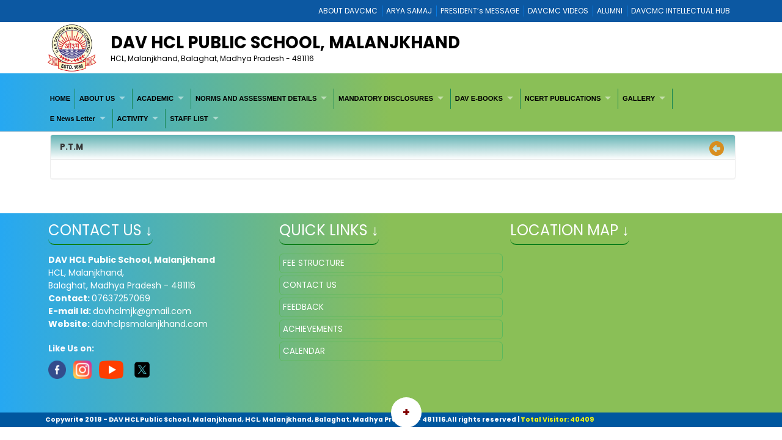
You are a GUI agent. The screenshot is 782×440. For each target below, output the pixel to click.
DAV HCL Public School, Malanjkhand (285, 42)
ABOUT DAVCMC (348, 11)
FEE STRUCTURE (314, 263)
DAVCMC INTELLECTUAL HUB (680, 11)
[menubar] (391, 108)
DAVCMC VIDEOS (558, 11)
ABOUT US (97, 98)
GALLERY (639, 98)
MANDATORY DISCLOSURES (385, 98)
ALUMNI (610, 11)
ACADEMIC (155, 98)
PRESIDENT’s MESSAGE (479, 11)
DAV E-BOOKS (479, 98)
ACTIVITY (132, 118)
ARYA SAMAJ (409, 11)
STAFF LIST (189, 118)
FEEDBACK (303, 307)
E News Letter (72, 118)
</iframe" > (622, 315)
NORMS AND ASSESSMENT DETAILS (256, 98)
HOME (60, 98)
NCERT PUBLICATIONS (563, 98)
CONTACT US (310, 285)
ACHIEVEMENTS (313, 329)
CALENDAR (304, 351)
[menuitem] (60, 98)
